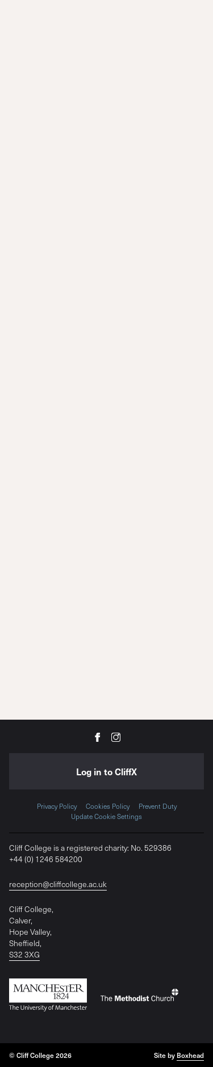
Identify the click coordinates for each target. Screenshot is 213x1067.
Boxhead (190, 1055)
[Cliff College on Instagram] (115, 736)
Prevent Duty (158, 806)
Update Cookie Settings (106, 816)
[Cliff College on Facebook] (97, 736)
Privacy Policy (57, 806)
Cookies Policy (108, 806)
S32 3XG (24, 954)
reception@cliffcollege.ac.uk (58, 884)
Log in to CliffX (106, 771)
